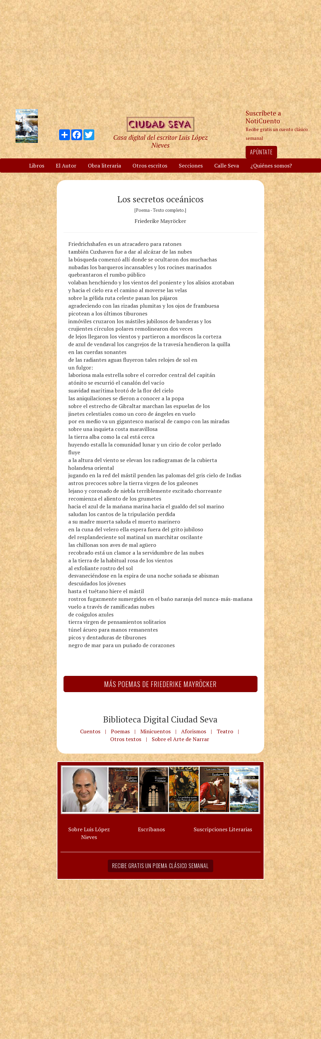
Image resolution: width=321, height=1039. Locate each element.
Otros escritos (149, 165)
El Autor (66, 165)
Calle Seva (226, 165)
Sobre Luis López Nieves (89, 833)
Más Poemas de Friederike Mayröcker (160, 684)
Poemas (120, 731)
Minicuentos (155, 731)
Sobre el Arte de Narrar (180, 739)
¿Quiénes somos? (271, 165)
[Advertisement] (160, 54)
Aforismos (193, 731)
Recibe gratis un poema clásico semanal (160, 866)
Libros (36, 165)
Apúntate (261, 152)
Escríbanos (151, 829)
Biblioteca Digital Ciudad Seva (160, 719)
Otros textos (125, 739)
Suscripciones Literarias (223, 829)
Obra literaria (104, 165)
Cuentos (90, 731)
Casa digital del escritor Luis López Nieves (160, 141)
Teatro (225, 731)
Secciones (191, 165)
